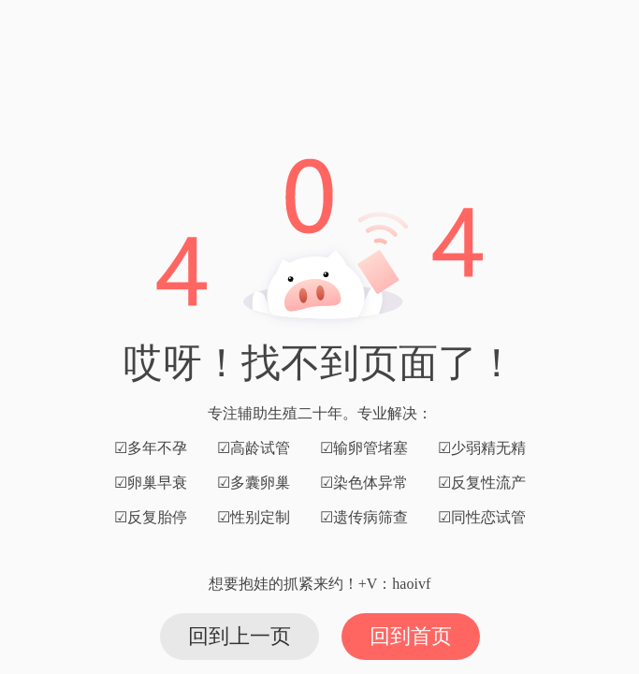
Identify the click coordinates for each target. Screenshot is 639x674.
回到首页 (411, 636)
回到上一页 (239, 636)
